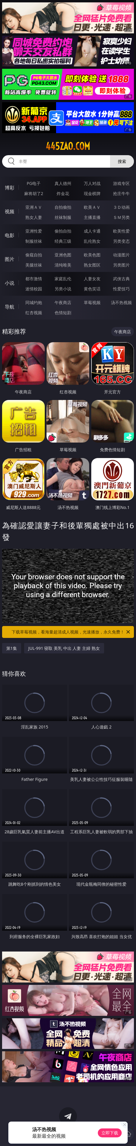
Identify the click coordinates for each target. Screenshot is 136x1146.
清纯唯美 (63, 265)
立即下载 (109, 1133)
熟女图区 (92, 265)
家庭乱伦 (63, 278)
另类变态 (121, 241)
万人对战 (92, 183)
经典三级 (63, 241)
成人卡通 (92, 231)
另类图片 (121, 265)
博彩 (9, 187)
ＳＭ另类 (121, 217)
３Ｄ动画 (121, 207)
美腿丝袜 (33, 265)
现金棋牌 (92, 193)
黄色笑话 (92, 289)
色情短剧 (63, 312)
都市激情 (33, 278)
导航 (9, 306)
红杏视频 (33, 312)
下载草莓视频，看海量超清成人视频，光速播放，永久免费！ (71, 632)
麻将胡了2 (33, 193)
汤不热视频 (121, 302)
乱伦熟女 (92, 241)
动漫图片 (121, 255)
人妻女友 (92, 278)
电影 (9, 235)
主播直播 (92, 217)
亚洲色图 (63, 255)
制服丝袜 (33, 241)
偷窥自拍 (33, 255)
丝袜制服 (63, 217)
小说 (9, 283)
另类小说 (63, 289)
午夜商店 (63, 302)
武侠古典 (121, 278)
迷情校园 (33, 289)
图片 (9, 259)
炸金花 (63, 193)
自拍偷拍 (63, 207)
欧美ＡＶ (92, 207)
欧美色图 (92, 255)
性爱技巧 (121, 289)
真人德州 (63, 183)
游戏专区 (121, 183)
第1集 (11, 648)
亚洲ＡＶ (33, 207)
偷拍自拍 (63, 231)
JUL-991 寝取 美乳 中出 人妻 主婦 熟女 (64, 648)
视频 (9, 211)
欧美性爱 (121, 231)
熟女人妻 (33, 217)
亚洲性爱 (33, 231)
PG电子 (34, 183)
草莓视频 (92, 302)
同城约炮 (33, 302)
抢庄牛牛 (121, 193)
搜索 (122, 161)
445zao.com (68, 146)
